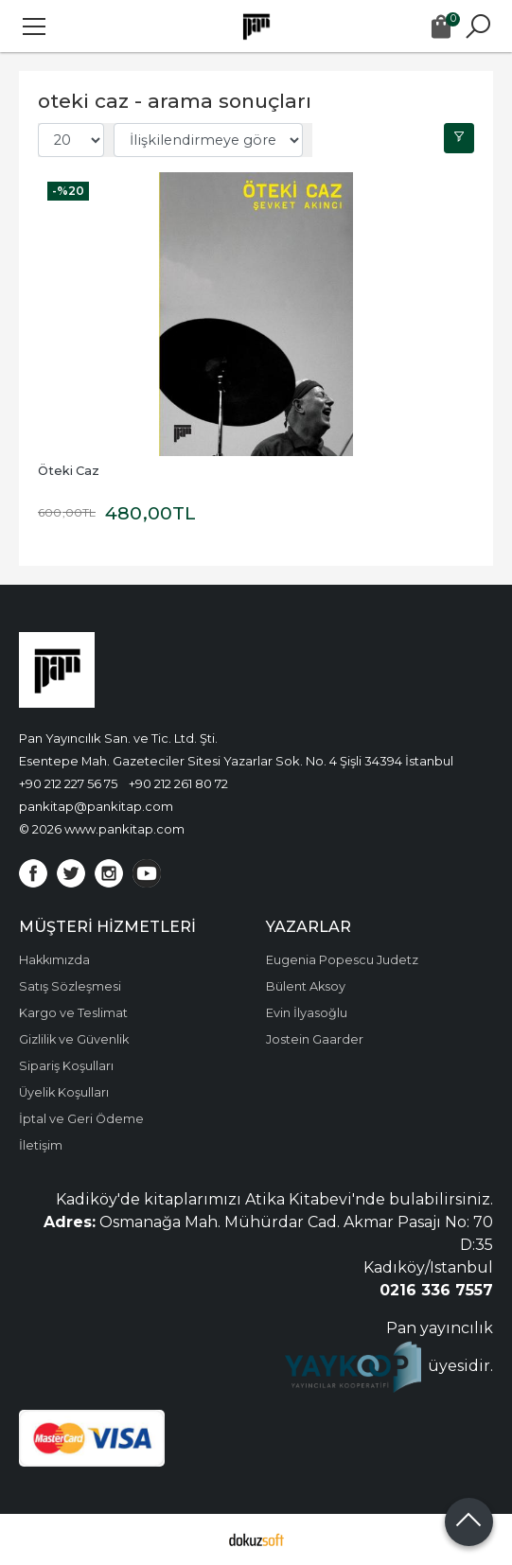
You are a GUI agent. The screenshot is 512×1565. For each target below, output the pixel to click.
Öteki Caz (68, 471)
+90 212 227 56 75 (68, 783)
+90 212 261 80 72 (178, 783)
